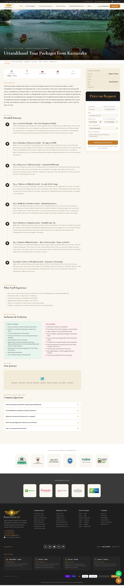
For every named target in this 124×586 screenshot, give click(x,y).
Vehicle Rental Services (77, 6)
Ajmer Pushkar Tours (62, 523)
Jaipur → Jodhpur (84, 523)
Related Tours (69, 62)
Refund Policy (104, 525)
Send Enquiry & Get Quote (103, 143)
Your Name (91, 107)
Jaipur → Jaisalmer (84, 521)
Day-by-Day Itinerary (21, 62)
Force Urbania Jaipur (40, 525)
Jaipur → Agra (83, 516)
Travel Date (92, 120)
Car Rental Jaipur (39, 514)
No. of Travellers (109, 120)
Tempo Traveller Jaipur (40, 519)
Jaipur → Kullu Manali (84, 527)
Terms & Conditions (106, 523)
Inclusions (43, 62)
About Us (103, 514)
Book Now (115, 6)
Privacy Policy (105, 521)
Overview (8, 62)
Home (21, 6)
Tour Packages (31, 6)
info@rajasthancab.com (102, 1)
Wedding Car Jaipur (39, 527)
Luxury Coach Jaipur (40, 529)
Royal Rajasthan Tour (62, 527)
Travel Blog (104, 519)
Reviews (58, 62)
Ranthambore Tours (61, 525)
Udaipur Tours (60, 519)
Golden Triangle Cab (84, 519)
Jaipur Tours (59, 514)
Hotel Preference (94, 126)
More (90, 6)
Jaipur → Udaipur (83, 525)
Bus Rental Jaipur (39, 523)
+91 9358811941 (88, 1)
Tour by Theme (61, 6)
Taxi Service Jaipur (39, 516)
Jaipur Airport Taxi (39, 521)
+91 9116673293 (9, 534)
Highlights (34, 62)
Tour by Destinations (46, 6)
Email (89, 113)
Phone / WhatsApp (109, 107)
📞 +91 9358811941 (103, 6)
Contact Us (104, 516)
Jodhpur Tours (60, 516)
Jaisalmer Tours (60, 521)
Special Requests (93, 132)
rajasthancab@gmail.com (11, 536)
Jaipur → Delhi (83, 514)
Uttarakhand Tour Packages (16, 48)
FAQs (51, 62)
